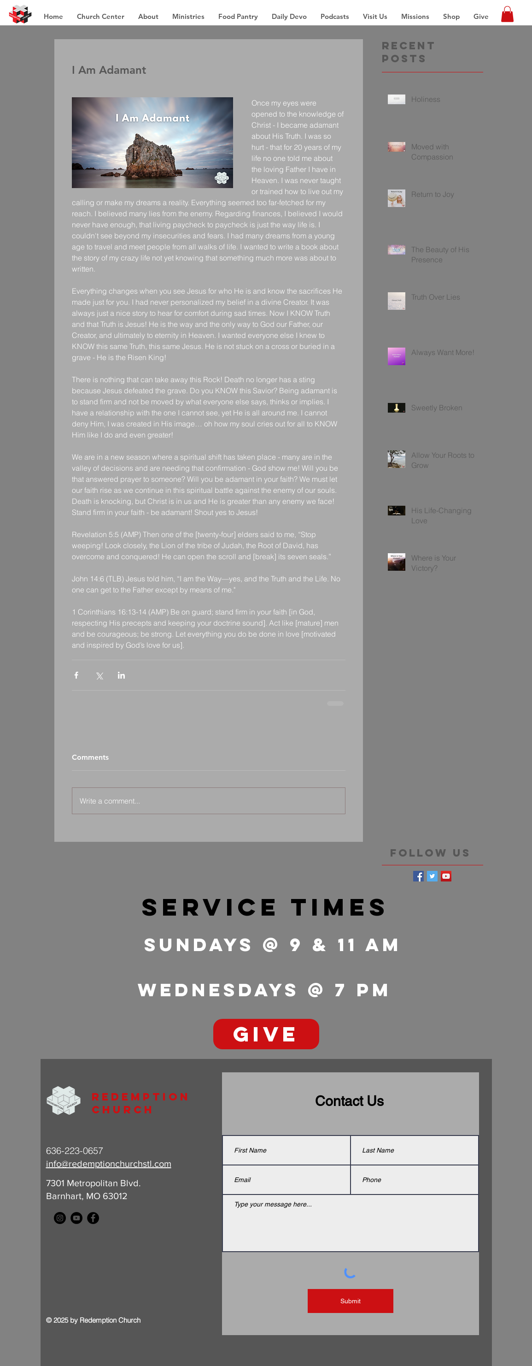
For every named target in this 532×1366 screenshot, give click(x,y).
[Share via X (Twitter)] (98, 675)
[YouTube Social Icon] (446, 876)
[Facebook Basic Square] (418, 876)
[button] (415, 16)
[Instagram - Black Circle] (60, 1218)
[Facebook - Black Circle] (93, 1218)
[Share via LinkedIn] (121, 675)
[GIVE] (266, 1034)
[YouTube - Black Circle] (76, 1218)
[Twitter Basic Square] (432, 876)
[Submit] (350, 1301)
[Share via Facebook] (76, 675)
